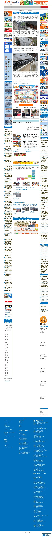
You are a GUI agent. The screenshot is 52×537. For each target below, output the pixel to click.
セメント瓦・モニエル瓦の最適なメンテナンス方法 (39, 519)
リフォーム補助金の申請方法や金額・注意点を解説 (24, 452)
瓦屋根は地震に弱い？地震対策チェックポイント (39, 460)
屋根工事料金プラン (21, 433)
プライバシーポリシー (7, 444)
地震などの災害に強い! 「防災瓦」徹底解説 (38, 461)
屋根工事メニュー (21, 432)
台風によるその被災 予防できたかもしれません (39, 468)
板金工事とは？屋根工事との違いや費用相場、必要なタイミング (40, 430)
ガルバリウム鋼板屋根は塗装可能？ (37, 455)
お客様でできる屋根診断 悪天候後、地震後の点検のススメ (40, 464)
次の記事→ (33, 187)
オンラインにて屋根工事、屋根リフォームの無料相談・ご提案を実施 (41, 422)
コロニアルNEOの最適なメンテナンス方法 (38, 451)
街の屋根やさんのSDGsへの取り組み (8, 429)
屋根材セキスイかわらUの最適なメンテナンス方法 (39, 446)
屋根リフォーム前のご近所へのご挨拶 (38, 425)
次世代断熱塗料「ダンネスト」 (37, 526)
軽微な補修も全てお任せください (22, 435)
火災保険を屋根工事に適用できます (23, 439)
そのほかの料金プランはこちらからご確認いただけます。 (21, 83)
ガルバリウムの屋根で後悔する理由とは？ (38, 517)
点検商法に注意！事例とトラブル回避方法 (38, 427)
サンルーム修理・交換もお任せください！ (23, 444)
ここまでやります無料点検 (22, 434)
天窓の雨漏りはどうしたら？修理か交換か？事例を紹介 (39, 483)
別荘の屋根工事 (20, 449)
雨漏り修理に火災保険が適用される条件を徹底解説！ (39, 470)
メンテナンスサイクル (36, 424)
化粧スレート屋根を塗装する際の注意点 (38, 444)
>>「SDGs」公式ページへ (7, 380)
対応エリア (6, 442)
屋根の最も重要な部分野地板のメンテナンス (38, 512)
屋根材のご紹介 (35, 500)
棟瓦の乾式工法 (35, 459)
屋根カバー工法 (20, 422)
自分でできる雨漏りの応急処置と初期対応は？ (39, 496)
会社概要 (37, 7)
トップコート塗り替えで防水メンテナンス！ (38, 491)
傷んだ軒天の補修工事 (36, 493)
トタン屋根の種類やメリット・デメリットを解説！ (39, 442)
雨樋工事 (20, 425)
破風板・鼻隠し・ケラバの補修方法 (37, 481)
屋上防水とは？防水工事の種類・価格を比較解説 (39, 488)
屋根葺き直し (20, 426)
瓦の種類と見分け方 (36, 507)
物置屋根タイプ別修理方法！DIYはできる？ (23, 443)
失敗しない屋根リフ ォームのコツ (37, 437)
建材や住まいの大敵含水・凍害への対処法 (38, 506)
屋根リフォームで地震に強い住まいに (23, 438)
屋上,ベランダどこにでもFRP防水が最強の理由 (39, 486)
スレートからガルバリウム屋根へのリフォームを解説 (39, 449)
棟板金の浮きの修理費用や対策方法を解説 (38, 431)
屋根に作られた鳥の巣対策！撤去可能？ (23, 447)
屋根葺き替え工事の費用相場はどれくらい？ (24, 453)
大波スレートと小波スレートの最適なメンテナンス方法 (39, 521)
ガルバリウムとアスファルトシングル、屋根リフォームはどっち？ (41, 515)
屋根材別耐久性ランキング (36, 514)
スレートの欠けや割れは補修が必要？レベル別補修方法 (39, 441)
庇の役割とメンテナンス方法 (37, 492)
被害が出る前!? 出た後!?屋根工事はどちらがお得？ (39, 436)
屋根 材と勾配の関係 (36, 495)
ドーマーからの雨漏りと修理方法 (37, 524)
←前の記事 (17, 187)
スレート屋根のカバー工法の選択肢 (37, 440)
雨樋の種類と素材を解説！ (22, 448)
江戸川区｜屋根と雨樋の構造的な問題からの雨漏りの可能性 (28, 187)
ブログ (15, 10)
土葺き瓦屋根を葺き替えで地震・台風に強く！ (39, 520)
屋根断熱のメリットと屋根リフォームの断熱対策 (39, 525)
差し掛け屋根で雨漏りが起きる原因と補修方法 (39, 497)
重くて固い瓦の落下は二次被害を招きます (38, 466)
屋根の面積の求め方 (36, 501)
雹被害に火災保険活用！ (36, 469)
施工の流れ (22, 7)
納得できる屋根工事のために (37, 432)
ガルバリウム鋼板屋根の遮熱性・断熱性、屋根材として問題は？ (40, 456)
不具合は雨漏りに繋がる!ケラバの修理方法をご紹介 (39, 482)
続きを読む (33, 147)
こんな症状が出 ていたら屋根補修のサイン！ (38, 465)
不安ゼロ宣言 (6, 425)
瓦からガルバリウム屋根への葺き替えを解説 (38, 454)
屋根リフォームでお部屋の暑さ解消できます (38, 505)
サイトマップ (6, 446)
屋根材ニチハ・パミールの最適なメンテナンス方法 (39, 445)
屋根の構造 (35, 478)
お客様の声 (15, 7)
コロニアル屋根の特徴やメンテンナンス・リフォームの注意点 (40, 450)
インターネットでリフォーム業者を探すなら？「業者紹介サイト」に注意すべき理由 (41, 428)
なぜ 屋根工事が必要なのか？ (37, 435)
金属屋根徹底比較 (35, 516)
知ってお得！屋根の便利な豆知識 (37, 476)
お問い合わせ (44, 7)
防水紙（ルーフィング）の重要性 (37, 511)
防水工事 (20, 427)
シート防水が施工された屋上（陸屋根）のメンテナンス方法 (40, 487)
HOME (13, 10)
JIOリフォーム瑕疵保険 (7, 426)
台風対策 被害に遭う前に (21, 437)
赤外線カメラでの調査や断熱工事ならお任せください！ (25, 442)
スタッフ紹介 (6, 441)
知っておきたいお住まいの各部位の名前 (38, 477)
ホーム (8, 7)
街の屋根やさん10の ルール (7, 424)
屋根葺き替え (20, 421)
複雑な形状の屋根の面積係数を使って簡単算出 (39, 502)
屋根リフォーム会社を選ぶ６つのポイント (38, 463)
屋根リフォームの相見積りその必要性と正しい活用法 (39, 423)
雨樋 (22, 16)
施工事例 (29, 7)
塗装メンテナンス (20, 50)
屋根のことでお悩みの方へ (36, 421)
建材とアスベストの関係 (36, 510)
